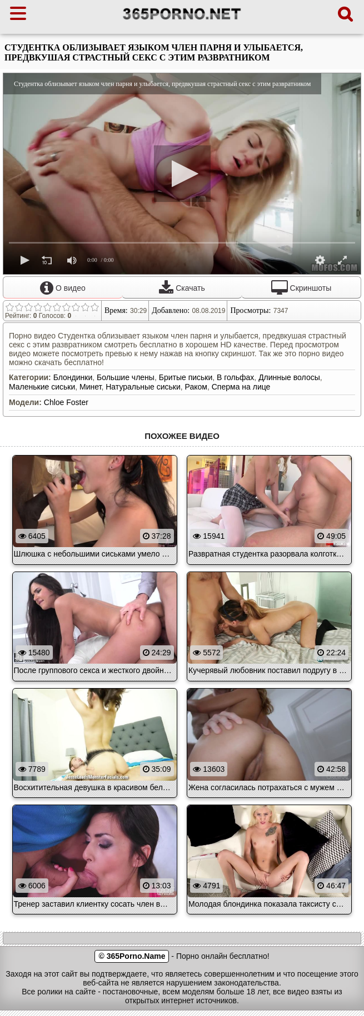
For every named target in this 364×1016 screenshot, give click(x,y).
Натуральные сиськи (143, 386)
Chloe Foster (66, 402)
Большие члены (125, 377)
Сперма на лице (241, 386)
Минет (90, 386)
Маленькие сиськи (42, 386)
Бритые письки (186, 377)
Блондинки (73, 377)
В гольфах (235, 377)
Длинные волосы (289, 377)
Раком (196, 386)
